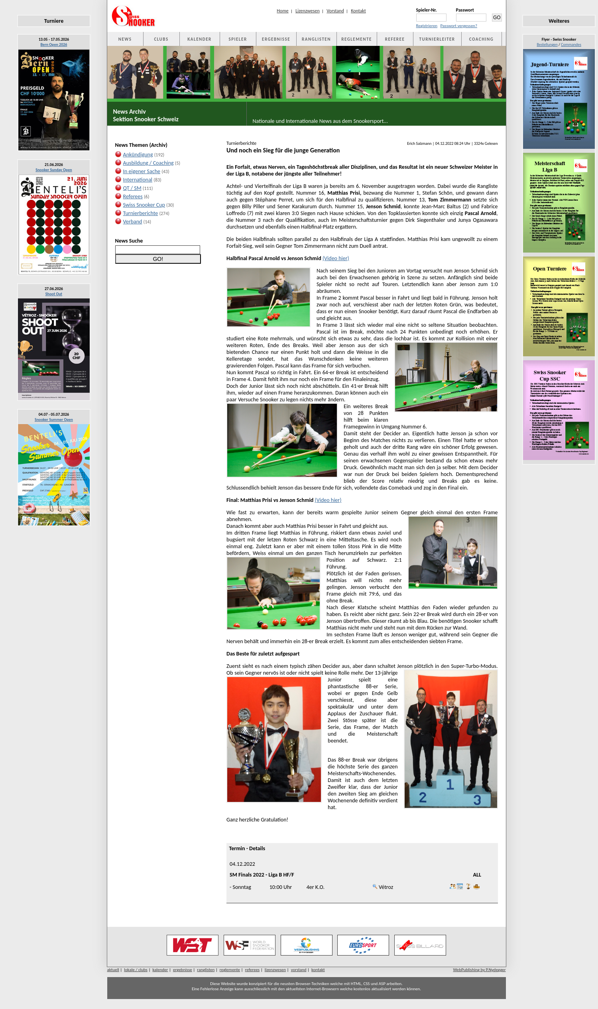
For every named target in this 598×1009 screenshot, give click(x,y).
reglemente (230, 969)
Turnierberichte (140, 213)
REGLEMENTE (356, 39)
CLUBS (161, 39)
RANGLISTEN (316, 39)
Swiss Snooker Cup (144, 204)
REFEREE (395, 39)
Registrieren (427, 25)
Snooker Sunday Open (53, 169)
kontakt (318, 969)
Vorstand (335, 11)
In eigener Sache (141, 171)
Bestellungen (547, 44)
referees (252, 969)
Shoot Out (53, 293)
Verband (132, 221)
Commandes (571, 44)
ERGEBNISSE (276, 39)
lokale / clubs (136, 969)
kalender (160, 969)
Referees (133, 196)
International (138, 179)
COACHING (481, 39)
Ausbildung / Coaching (148, 163)
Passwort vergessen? (459, 25)
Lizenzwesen (307, 11)
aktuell (113, 969)
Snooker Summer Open (54, 419)
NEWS (125, 39)
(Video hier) (336, 258)
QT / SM (132, 188)
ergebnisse (182, 969)
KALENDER (199, 39)
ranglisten (205, 969)
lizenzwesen (275, 969)
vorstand (299, 969)
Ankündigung (138, 154)
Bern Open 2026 (54, 44)
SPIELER (238, 39)
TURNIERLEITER (437, 39)
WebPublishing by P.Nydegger (479, 969)
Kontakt (358, 11)
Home (282, 11)
